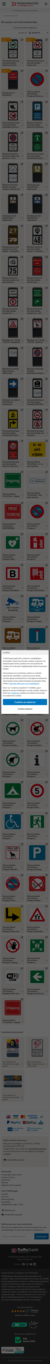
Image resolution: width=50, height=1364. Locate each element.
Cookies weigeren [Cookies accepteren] (25, 709)
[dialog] (25, 682)
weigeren (15, 693)
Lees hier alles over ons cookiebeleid (24, 683)
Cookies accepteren (25, 702)
